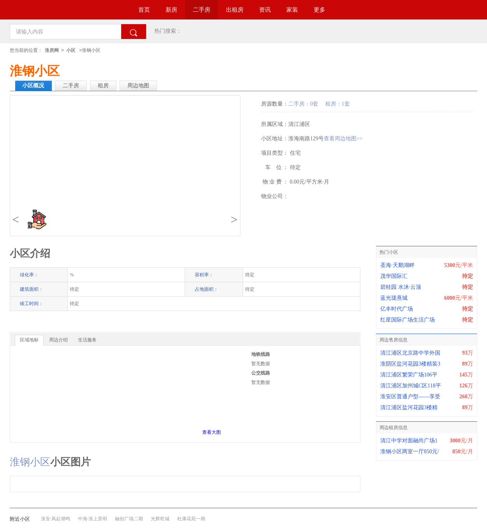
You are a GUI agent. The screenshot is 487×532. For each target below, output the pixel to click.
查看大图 (211, 432)
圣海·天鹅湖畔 (397, 265)
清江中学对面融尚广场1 (409, 441)
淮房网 (52, 50)
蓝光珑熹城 (394, 298)
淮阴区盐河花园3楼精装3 (410, 364)
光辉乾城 (160, 518)
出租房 (235, 10)
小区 (71, 50)
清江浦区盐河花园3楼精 (409, 407)
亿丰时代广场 (396, 309)
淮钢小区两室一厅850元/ (409, 451)
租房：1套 (337, 104)
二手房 (201, 10)
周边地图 (138, 85)
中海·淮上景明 (92, 518)
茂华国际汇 (394, 276)
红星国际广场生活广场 (407, 320)
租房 (103, 85)
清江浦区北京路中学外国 (410, 353)
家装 (292, 10)
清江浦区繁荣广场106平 (409, 375)
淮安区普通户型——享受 (410, 396)
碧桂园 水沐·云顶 (400, 287)
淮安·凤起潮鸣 (55, 518)
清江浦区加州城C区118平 (410, 386)
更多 (319, 10)
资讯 (265, 10)
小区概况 (33, 85)
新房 (171, 10)
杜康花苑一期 (191, 518)
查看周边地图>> (343, 138)
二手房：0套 (303, 104)
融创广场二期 (129, 518)
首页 (144, 10)
